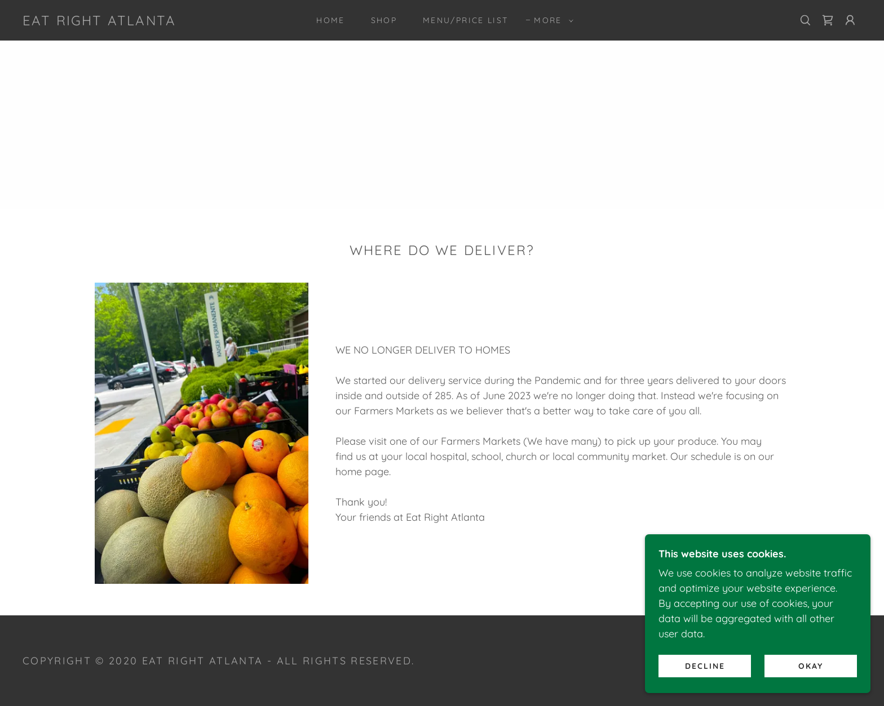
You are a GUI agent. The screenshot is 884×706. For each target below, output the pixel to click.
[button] (550, 20)
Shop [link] (384, 20)
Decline (705, 665)
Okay (810, 665)
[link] (99, 21)
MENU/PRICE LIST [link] (465, 20)
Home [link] (330, 20)
